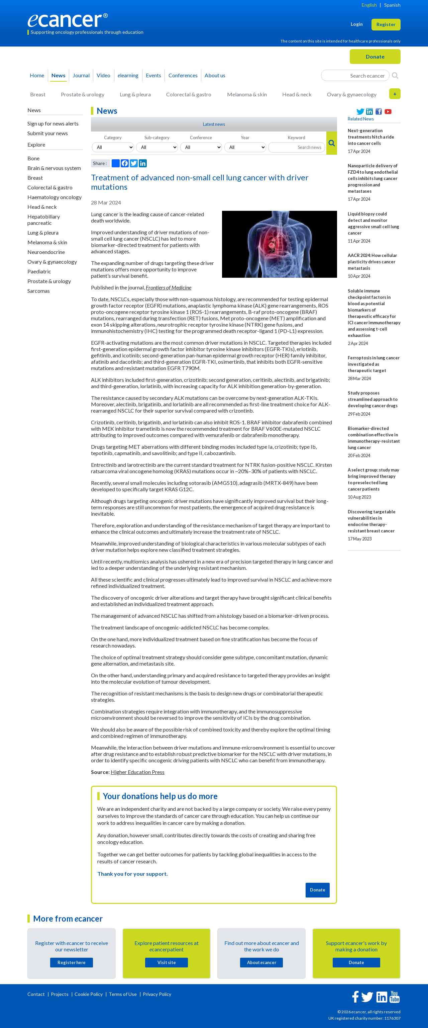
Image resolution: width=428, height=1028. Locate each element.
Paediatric (39, 271)
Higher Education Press (138, 772)
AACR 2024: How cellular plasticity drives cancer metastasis (372, 262)
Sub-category (157, 137)
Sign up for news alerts (53, 123)
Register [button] (386, 24)
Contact (36, 994)
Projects (60, 994)
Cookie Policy (89, 994)
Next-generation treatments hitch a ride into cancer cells (371, 137)
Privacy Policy (157, 994)
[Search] (395, 75)
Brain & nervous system (54, 168)
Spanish (392, 5)
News (58, 75)
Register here (72, 962)
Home (37, 75)
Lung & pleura (135, 94)
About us (215, 75)
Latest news (214, 124)
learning (128, 75)
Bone (33, 158)
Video (103, 75)
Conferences (183, 75)
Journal (81, 75)
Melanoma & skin (247, 94)
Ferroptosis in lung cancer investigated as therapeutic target (374, 364)
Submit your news (47, 133)
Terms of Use (123, 994)
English (369, 5)
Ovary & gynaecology (352, 94)
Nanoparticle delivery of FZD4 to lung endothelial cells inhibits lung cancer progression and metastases (373, 178)
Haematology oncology (54, 197)
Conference (201, 137)
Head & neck (297, 94)
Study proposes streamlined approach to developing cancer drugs (373, 399)
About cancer (261, 962)
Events (153, 75)
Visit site (166, 962)
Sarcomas (38, 290)
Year (245, 137)
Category (113, 137)
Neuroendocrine (46, 252)
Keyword (296, 137)
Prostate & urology (82, 94)
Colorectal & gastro (188, 94)
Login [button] (357, 24)
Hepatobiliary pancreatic (43, 219)
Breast (37, 94)
